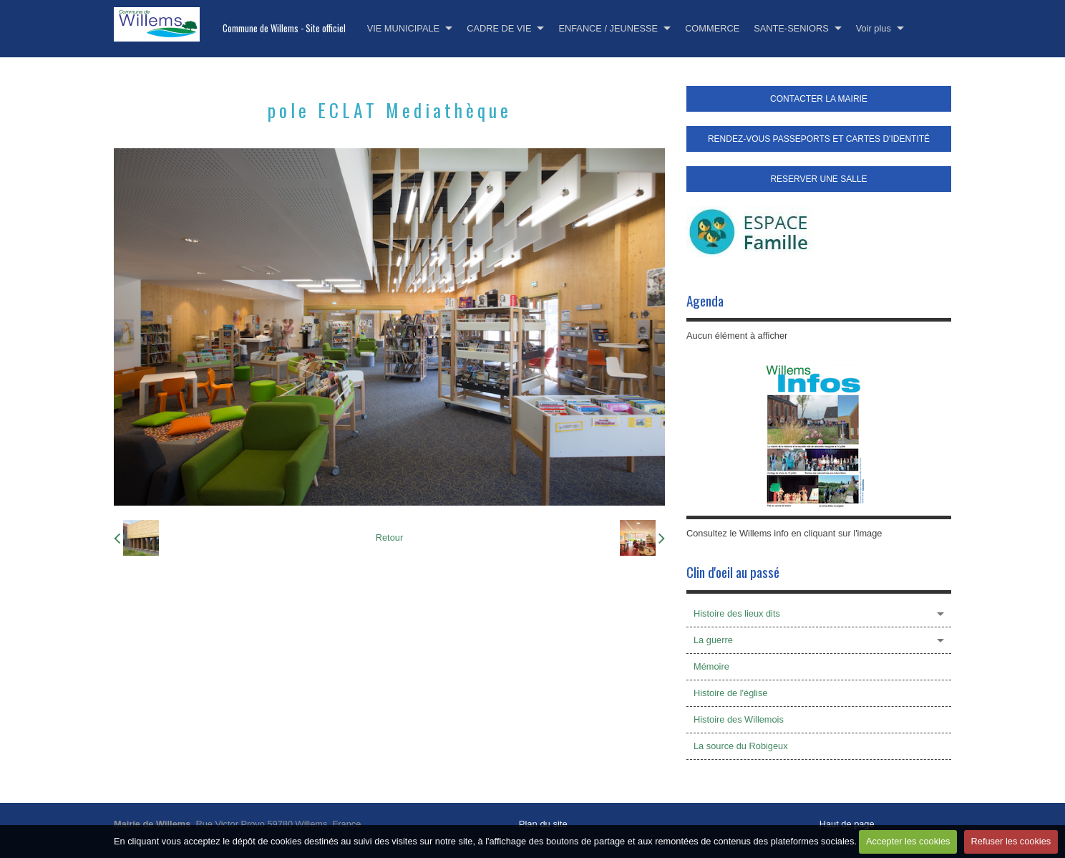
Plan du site (543, 824)
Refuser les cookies (1011, 841)
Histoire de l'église (730, 693)
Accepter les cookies (908, 841)
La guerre (713, 640)
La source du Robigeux (741, 746)
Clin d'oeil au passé (732, 571)
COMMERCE (712, 28)
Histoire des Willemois (739, 719)
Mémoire (711, 666)
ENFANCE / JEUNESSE (608, 28)
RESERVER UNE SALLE (818, 179)
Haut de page (847, 824)
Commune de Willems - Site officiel (284, 28)
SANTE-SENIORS (791, 28)
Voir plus (873, 28)
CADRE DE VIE (499, 28)
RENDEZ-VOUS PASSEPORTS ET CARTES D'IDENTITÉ (819, 139)
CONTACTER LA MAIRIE (818, 99)
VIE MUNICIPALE (403, 28)
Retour (389, 537)
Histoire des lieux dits (737, 613)
